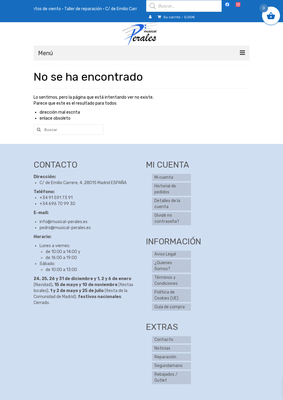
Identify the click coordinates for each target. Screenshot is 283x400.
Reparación (165, 357)
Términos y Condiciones (166, 280)
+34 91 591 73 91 (56, 197)
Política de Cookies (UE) (166, 295)
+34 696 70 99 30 (57, 203)
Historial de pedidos (165, 189)
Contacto (163, 339)
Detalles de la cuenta (167, 203)
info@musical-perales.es (64, 221)
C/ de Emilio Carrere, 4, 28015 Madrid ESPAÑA (83, 182)
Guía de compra (169, 306)
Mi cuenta (163, 177)
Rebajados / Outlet (165, 377)
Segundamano (168, 365)
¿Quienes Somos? (163, 265)
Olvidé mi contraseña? (166, 218)
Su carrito (176, 17)
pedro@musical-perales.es (65, 227)
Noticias (162, 348)
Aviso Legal (165, 254)
